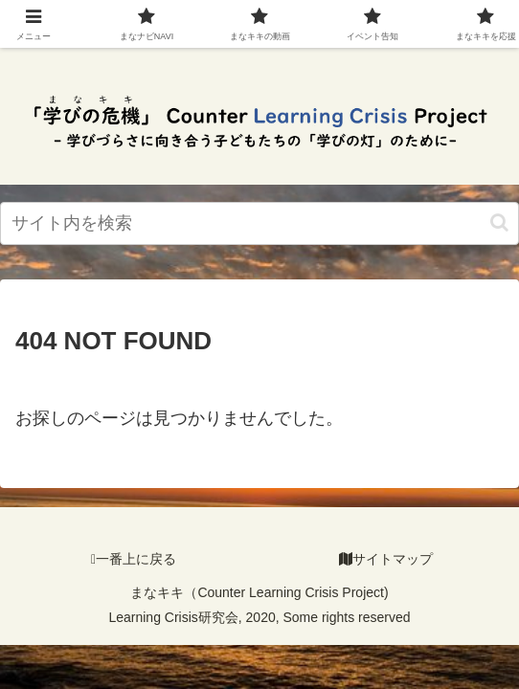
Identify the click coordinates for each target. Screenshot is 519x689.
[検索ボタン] (499, 222)
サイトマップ (386, 559)
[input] (259, 223)
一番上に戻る (133, 559)
